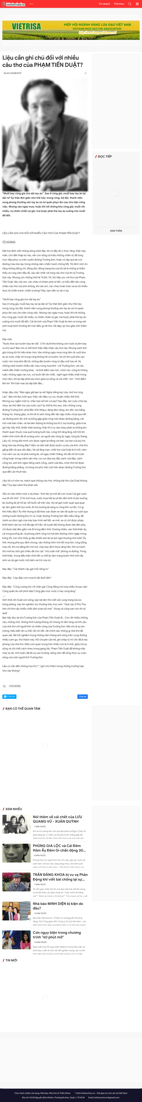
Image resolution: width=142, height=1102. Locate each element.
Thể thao (119, 3)
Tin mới (11, 960)
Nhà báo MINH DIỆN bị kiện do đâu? (58, 906)
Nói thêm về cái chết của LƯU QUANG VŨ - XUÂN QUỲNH (57, 819)
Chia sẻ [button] (11, 696)
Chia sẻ (82, 696)
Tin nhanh (104, 3)
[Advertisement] (116, 101)
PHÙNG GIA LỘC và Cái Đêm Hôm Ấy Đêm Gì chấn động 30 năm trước (58, 848)
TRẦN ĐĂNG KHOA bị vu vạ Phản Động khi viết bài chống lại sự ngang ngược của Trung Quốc (60, 877)
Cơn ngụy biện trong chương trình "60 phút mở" (57, 934)
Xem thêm (116, 230)
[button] (130, 4)
